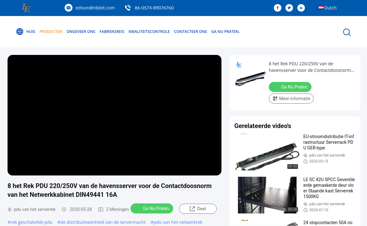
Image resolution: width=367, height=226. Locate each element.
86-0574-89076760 (154, 7)
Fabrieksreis (111, 31)
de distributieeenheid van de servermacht (103, 222)
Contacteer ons (190, 31)
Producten (51, 31)
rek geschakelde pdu (31, 222)
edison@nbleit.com (95, 8)
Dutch (330, 8)
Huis (25, 31)
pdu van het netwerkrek (177, 222)
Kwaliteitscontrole (149, 31)
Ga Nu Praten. (225, 31)
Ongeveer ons (80, 31)
